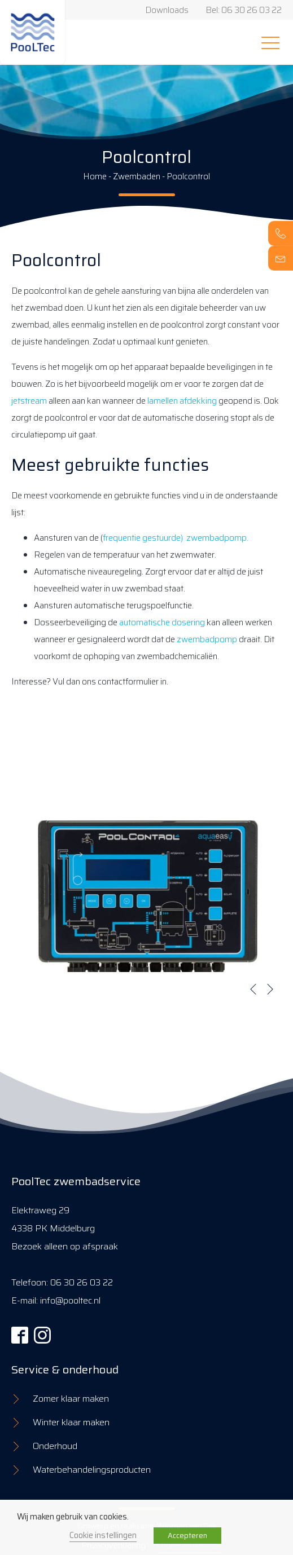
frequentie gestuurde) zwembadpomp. (175, 538)
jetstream (29, 401)
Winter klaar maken (71, 1422)
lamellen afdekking (182, 401)
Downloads (167, 10)
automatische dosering (162, 622)
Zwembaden (136, 176)
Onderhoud (55, 1446)
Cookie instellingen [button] (103, 1535)
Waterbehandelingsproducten (92, 1470)
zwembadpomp (207, 639)
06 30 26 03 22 (81, 1282)
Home (95, 176)
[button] (253, 989)
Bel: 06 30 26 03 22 (243, 10)
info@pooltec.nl (70, 1300)
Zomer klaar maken (71, 1398)
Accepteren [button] (187, 1535)
